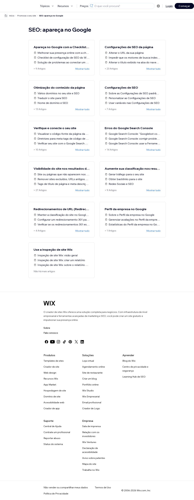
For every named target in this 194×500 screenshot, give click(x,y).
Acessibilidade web (53, 402)
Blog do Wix (128, 360)
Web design (49, 372)
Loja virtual (88, 360)
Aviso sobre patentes (93, 458)
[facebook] (46, 342)
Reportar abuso (51, 438)
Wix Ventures (89, 442)
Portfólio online (90, 384)
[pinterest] (70, 342)
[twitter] (76, 342)
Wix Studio (88, 390)
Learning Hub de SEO (134, 376)
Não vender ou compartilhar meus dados (65, 487)
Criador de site (51, 366)
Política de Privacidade (55, 493)
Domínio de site (51, 396)
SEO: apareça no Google (51, 15)
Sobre (46, 327)
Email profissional (91, 402)
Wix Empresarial (91, 396)
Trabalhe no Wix (90, 469)
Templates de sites (53, 360)
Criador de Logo (91, 408)
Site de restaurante (92, 372)
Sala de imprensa (91, 426)
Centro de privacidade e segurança (135, 368)
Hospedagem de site (54, 390)
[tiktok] (64, 342)
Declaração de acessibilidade (90, 450)
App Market (49, 384)
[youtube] (52, 342)
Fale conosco (50, 332)
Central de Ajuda (52, 426)
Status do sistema (53, 444)
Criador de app (51, 408)
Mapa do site (89, 463)
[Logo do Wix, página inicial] (49, 303)
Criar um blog (89, 378)
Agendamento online (93, 366)
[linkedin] (82, 342)
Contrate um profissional (56, 432)
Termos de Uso (103, 487)
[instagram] (58, 342)
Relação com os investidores (90, 434)
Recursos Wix (50, 378)
